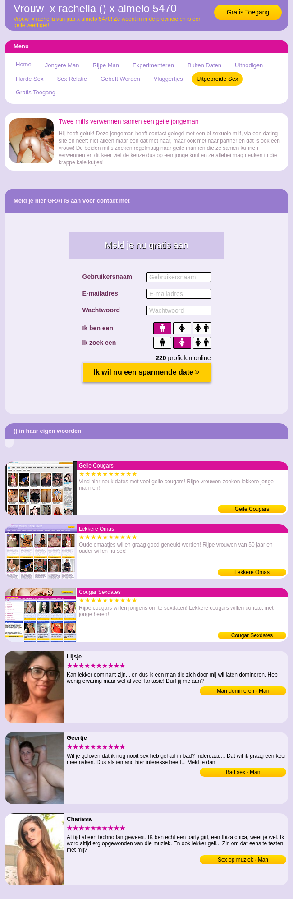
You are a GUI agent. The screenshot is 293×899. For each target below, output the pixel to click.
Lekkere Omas (252, 572)
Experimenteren (153, 65)
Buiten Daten (204, 65)
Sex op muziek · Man (243, 860)
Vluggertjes (168, 78)
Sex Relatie (72, 78)
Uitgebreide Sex (217, 78)
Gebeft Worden (120, 78)
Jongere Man (62, 65)
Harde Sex (29, 78)
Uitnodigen (249, 65)
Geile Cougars (252, 509)
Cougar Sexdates (252, 635)
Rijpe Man (106, 65)
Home (24, 64)
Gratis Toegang (248, 12)
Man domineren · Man (243, 691)
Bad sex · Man (243, 772)
